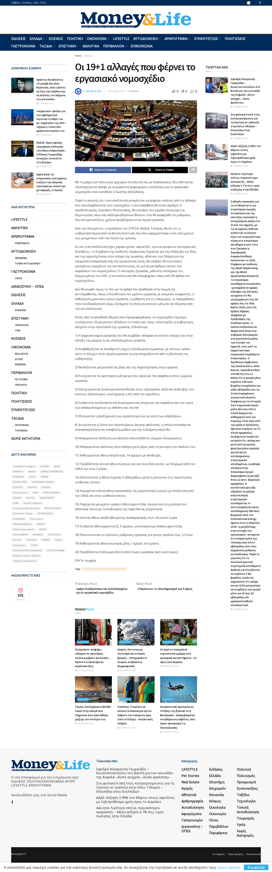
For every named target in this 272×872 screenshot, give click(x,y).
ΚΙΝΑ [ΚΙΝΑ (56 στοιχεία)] (15, 503)
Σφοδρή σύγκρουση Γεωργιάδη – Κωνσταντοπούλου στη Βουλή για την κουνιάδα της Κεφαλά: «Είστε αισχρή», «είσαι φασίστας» (245, 90)
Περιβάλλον (113, 46)
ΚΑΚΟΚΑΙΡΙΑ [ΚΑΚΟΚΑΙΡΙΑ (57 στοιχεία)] (47, 497)
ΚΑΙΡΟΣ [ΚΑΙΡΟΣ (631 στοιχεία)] (30, 497)
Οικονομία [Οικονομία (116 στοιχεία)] (36, 518)
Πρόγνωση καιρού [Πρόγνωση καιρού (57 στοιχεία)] (23, 529)
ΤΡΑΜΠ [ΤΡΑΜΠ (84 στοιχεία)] (46, 539)
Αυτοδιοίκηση (145, 38)
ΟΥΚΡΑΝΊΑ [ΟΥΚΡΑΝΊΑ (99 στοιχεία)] (19, 518)
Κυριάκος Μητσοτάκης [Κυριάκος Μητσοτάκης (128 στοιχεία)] (26, 508)
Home (78, 55)
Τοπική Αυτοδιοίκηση (27, 263)
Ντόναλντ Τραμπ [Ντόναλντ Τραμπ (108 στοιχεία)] (22, 513)
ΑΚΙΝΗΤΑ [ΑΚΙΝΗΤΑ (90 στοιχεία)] (18, 471)
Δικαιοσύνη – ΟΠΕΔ (27, 286)
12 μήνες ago (45, 103)
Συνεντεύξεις (206, 38)
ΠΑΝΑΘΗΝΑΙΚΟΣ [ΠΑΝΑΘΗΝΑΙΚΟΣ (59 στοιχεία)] (22, 524)
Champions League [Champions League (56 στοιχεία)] (24, 466)
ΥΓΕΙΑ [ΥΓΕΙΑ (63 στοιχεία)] (34, 545)
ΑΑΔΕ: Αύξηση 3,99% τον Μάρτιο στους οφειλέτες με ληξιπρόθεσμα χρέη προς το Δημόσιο (246, 153)
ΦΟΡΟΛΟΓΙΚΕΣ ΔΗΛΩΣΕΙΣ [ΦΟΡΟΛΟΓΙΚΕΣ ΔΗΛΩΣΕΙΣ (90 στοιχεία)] (27, 550)
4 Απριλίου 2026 (84, 677)
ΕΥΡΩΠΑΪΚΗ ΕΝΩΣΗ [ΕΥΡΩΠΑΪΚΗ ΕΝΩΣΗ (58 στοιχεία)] (43, 482)
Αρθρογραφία (175, 38)
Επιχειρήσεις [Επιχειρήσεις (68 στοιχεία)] (20, 492)
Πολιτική (75, 38)
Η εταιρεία (218, 860)
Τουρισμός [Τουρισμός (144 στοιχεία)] (19, 545)
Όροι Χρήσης (235, 860)
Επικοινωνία (141, 46)
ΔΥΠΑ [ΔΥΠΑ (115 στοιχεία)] (32, 476)
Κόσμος (56, 38)
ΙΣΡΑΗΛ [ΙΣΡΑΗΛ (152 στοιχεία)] (17, 497)
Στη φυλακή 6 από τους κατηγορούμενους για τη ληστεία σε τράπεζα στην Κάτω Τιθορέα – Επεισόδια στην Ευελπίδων (135, 793)
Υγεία (18, 330)
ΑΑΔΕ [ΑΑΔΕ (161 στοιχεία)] (57, 466)
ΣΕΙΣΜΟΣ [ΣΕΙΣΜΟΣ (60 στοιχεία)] (38, 534)
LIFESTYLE (121, 38)
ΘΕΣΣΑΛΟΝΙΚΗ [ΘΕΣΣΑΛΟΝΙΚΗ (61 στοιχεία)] (51, 492)
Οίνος (18, 278)
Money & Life (93, 91)
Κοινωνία (20, 310)
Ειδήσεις (18, 38)
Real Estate (21, 353)
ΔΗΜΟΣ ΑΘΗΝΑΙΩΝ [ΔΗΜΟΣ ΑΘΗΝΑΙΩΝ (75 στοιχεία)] (52, 471)
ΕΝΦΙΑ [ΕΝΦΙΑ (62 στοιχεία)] (44, 476)
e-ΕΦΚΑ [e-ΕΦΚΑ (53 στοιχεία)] (44, 466)
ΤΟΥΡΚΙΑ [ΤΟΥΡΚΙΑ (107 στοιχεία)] (31, 539)
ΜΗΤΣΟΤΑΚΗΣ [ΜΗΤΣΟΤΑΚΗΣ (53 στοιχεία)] (53, 508)
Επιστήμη (67, 46)
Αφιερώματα (22, 243)
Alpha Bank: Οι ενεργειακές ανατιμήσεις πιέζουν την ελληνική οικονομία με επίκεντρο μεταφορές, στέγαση (51, 182)
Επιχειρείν (20, 364)
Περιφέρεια (21, 258)
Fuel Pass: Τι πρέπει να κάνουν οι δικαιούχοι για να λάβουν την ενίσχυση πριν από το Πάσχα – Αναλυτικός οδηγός (135, 721)
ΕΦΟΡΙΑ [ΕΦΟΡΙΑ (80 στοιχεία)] (32, 487)
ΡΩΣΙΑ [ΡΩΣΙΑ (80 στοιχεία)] (42, 529)
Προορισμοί (22, 425)
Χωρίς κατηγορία (25, 438)
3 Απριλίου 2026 (84, 730)
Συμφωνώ (256, 867)
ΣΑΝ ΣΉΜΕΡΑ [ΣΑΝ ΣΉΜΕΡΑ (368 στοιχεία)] (20, 534)
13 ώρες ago (44, 134)
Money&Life (17, 860)
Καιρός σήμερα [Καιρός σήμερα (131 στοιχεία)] (32, 503)
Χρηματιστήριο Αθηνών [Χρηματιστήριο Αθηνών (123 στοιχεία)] (26, 555)
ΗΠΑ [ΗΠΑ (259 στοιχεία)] (35, 492)
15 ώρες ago (44, 194)
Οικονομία (96, 38)
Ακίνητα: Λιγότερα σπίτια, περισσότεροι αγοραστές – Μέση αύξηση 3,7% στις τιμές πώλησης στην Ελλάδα (245, 181)
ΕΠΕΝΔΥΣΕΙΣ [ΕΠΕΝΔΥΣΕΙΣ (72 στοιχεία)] (20, 482)
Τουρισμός (21, 430)
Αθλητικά (91, 46)
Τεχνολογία (22, 325)
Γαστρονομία (23, 46)
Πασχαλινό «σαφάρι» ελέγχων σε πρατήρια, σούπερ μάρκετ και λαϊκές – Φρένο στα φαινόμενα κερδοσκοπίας (92, 664)
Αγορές (19, 359)
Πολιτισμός (235, 38)
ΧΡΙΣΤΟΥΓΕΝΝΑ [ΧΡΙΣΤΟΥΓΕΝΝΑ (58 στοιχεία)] (55, 550)
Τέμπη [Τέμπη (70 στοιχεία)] (58, 539)
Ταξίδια (45, 46)
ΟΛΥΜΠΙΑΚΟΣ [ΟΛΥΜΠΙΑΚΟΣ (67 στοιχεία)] (45, 513)
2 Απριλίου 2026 (169, 738)
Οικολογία (21, 384)
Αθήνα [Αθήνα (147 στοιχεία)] (32, 471)
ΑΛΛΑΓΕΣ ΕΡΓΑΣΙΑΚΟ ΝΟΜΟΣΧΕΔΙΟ (105, 569)
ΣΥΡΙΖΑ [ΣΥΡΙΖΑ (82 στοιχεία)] (17, 539)
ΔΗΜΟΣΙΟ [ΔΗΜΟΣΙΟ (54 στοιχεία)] (18, 476)
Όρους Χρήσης (228, 867)
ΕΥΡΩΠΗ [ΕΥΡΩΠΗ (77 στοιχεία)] (18, 487)
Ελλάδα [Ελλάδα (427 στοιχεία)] (46, 487)
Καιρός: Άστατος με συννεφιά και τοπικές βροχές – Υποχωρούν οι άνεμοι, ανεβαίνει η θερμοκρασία (132, 664)
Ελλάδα (36, 38)
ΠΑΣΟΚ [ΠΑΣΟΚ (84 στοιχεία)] (41, 524)
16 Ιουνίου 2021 (116, 91)
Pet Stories (21, 379)
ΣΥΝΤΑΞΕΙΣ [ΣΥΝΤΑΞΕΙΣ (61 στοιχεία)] (54, 534)
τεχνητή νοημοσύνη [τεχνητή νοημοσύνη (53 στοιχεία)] (24, 560)
